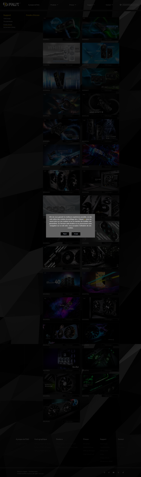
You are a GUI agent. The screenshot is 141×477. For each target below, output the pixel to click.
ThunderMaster (105, 447)
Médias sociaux (88, 447)
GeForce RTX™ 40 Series (42, 447)
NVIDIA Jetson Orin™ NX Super (66, 444)
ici (85, 219)
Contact (120, 444)
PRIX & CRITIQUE (89, 451)
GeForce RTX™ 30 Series (42, 451)
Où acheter (121, 447)
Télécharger (104, 444)
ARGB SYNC (104, 451)
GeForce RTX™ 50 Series (42, 444)
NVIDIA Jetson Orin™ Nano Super (67, 447)
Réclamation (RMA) (106, 461)
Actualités (86, 444)
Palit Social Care (88, 454)
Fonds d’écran (104, 458)
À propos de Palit (21, 444)
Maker (102, 454)
